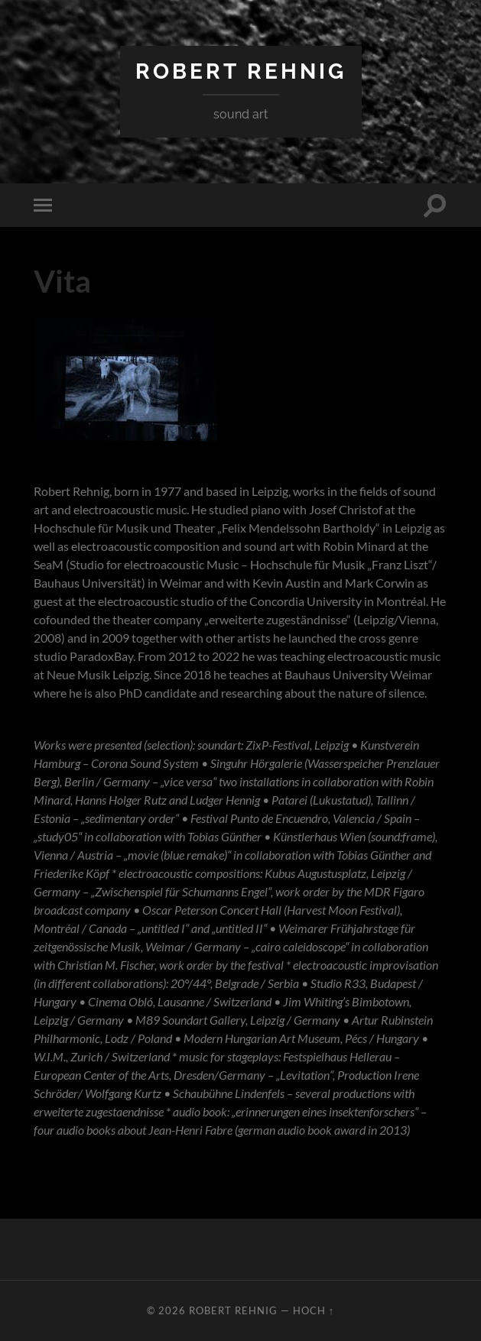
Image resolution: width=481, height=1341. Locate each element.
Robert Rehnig (240, 71)
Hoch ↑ (313, 1310)
